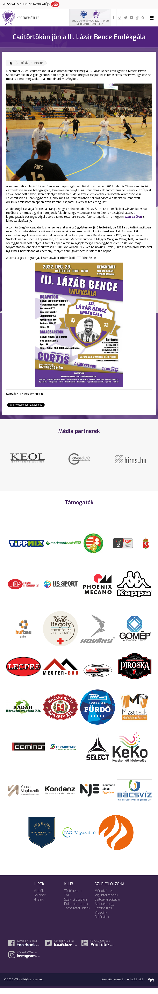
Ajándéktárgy (104, 909)
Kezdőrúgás (103, 914)
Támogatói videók (77, 914)
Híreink (38, 63)
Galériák (40, 900)
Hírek (24, 63)
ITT (78, 258)
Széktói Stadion (75, 905)
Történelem (72, 896)
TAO (67, 900)
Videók (39, 896)
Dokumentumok (76, 909)
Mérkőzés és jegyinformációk (106, 898)
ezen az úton (133, 217)
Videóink (101, 918)
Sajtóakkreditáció (107, 905)
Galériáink (102, 922)
